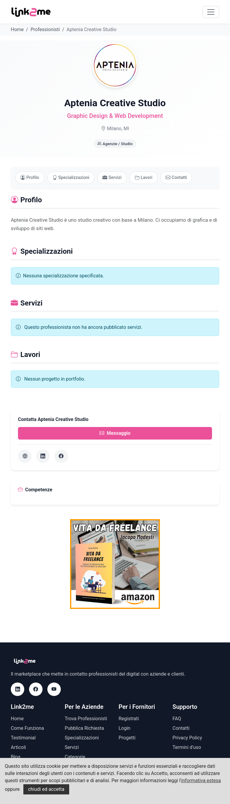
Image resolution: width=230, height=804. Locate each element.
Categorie (75, 757)
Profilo (29, 177)
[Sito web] (24, 456)
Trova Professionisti (86, 718)
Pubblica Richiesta (84, 728)
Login (124, 728)
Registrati (129, 718)
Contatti (176, 177)
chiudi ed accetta (46, 789)
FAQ (176, 718)
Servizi (111, 177)
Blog (15, 757)
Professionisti (45, 29)
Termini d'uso (186, 747)
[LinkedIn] (43, 456)
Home (17, 29)
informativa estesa (201, 780)
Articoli (18, 747)
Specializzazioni (71, 177)
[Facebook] (61, 456)
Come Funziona (27, 728)
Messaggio (114, 433)
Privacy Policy (187, 738)
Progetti (127, 738)
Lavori (143, 177)
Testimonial (23, 738)
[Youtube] (54, 689)
